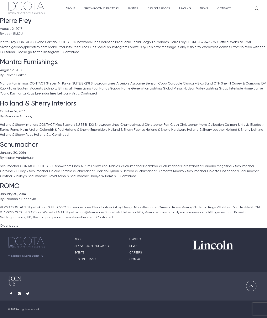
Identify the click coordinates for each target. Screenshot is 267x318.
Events (133, 8)
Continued (71, 52)
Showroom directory (91, 245)
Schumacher (19, 144)
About (70, 8)
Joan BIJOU (14, 34)
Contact (224, 8)
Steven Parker (15, 75)
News (204, 8)
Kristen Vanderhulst (20, 158)
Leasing (185, 8)
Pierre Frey (15, 21)
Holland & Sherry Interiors (38, 103)
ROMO (10, 186)
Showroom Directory (101, 8)
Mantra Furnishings (29, 62)
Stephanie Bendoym (20, 199)
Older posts (9, 225)
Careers (135, 252)
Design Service (158, 8)
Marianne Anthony (18, 116)
